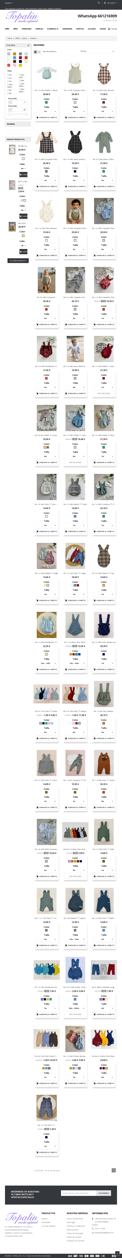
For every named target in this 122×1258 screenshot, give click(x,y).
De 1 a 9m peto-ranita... (104, 711)
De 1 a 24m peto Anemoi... (47, 228)
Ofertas (44, 1219)
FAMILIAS (39, 29)
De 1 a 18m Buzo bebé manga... (76, 366)
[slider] (9, 114)
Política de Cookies (74, 1237)
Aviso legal (71, 1222)
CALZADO (92, 29)
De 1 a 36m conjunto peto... (46, 159)
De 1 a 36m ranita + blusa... (46, 90)
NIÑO (15, 29)
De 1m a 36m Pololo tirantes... (76, 987)
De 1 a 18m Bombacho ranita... (48, 987)
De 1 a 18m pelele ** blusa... (104, 435)
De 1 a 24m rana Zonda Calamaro (77, 159)
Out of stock (104, 393)
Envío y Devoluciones (75, 1219)
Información (100, 1213)
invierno (11, 124)
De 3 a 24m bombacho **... (46, 366)
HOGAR (103, 29)
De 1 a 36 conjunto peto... (75, 90)
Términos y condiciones (76, 1226)
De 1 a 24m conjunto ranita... (104, 228)
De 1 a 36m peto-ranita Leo (104, 642)
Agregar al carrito (23, 174)
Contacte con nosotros (76, 1241)
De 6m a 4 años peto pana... (75, 849)
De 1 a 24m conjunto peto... (75, 228)
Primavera (26, 29)
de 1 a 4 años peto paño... (75, 642)
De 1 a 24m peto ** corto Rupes (48, 780)
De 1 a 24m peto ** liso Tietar (48, 504)
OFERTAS (80, 29)
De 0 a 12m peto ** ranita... (75, 711)
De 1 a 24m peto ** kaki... (104, 849)
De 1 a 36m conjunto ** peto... (105, 504)
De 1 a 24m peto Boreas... (104, 90)
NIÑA (7, 29)
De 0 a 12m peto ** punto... (46, 711)
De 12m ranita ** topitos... (75, 918)
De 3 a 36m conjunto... (46, 297)
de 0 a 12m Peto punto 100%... (48, 1056)
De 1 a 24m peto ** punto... (104, 780)
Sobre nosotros (73, 1230)
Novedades (46, 1222)
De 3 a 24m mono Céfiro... (104, 159)
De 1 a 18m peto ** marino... (104, 918)
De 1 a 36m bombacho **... (46, 642)
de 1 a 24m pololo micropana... (76, 1056)
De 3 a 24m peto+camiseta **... (48, 849)
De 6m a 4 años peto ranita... (104, 1056)
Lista (39, 52)
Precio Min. (18, 101)
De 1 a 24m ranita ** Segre (46, 573)
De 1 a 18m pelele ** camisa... (76, 435)
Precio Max (18, 108)
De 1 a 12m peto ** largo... (75, 573)
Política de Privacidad (75, 1233)
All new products (18, 261)
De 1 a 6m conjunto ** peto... (76, 780)
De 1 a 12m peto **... (47, 1125)
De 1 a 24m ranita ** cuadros (104, 573)
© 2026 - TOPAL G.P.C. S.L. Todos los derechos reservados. (28, 1256)
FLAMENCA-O (52, 29)
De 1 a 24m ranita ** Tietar (75, 504)
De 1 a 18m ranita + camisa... (104, 366)
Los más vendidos (49, 1226)
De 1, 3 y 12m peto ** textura (47, 918)
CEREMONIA (67, 29)
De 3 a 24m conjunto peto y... (76, 297)
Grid (35, 52)
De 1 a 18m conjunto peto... (104, 297)
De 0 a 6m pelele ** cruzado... (47, 435)
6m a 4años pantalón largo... (104, 987)
